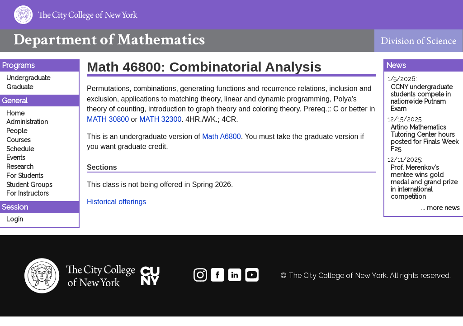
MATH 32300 (160, 119)
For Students (24, 175)
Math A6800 (221, 136)
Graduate (19, 87)
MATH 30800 (108, 119)
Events (15, 157)
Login (14, 219)
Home (15, 113)
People (16, 130)
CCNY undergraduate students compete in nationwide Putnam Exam (422, 97)
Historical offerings (116, 202)
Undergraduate (28, 78)
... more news (440, 207)
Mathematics (102, 39)
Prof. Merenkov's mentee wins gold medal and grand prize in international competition (424, 182)
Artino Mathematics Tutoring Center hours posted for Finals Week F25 (424, 138)
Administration (27, 121)
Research (19, 166)
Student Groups (29, 184)
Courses (18, 140)
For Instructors (27, 193)
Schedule (20, 149)
